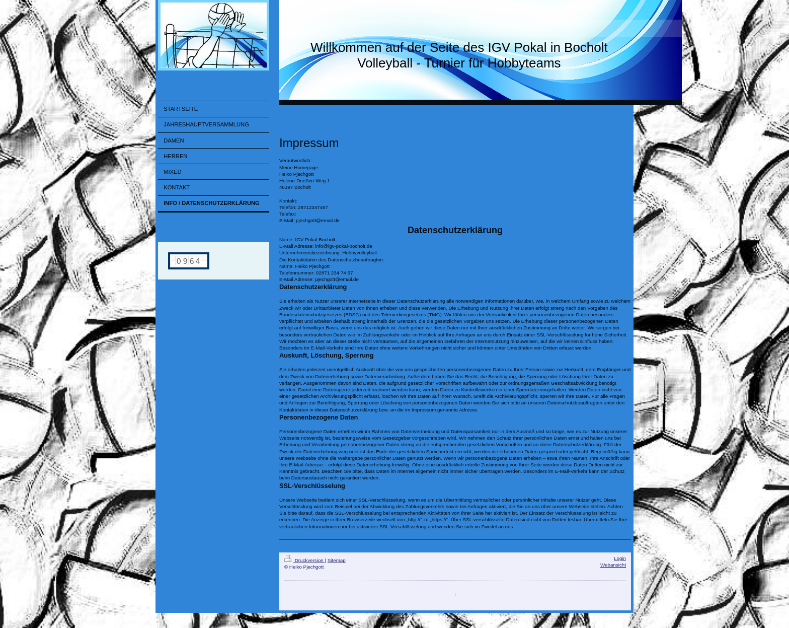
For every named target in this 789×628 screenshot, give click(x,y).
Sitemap (337, 560)
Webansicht (613, 565)
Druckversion (304, 560)
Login (620, 558)
